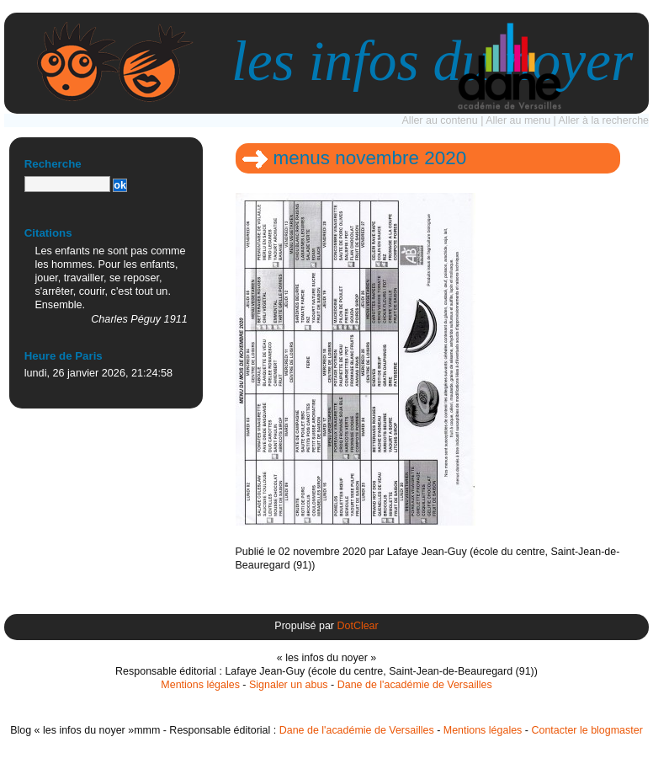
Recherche (53, 164)
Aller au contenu (440, 120)
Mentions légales (200, 685)
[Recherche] (67, 184)
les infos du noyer (432, 61)
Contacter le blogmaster (586, 730)
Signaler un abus (288, 685)
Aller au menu (518, 120)
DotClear (357, 626)
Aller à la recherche (604, 120)
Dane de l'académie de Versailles (414, 685)
